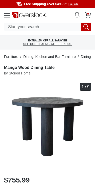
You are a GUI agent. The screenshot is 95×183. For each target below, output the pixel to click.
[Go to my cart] (88, 15)
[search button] (86, 27)
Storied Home (20, 73)
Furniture (11, 57)
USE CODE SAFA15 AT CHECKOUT (47, 44)
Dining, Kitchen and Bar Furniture (49, 57)
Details (73, 4)
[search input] (47, 27)
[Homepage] (29, 15)
